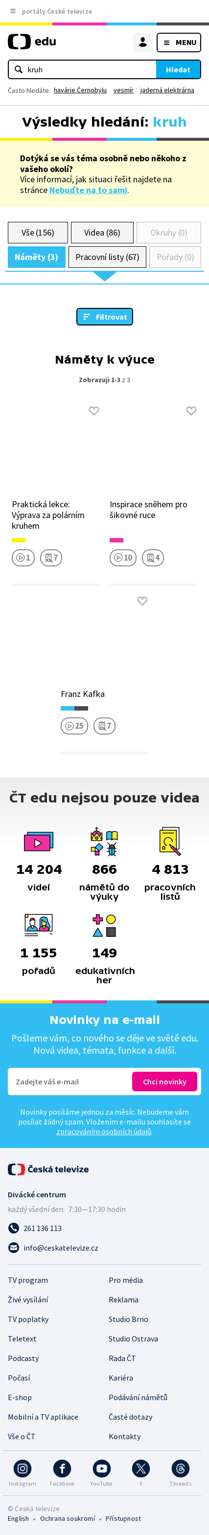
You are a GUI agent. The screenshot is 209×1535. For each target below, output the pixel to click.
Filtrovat (111, 317)
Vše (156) (38, 232)
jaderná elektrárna (167, 90)
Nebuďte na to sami (88, 189)
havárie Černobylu (80, 90)
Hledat (178, 69)
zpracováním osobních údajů (103, 1131)
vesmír (124, 90)
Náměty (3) (36, 256)
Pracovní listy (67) (107, 256)
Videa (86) (102, 232)
